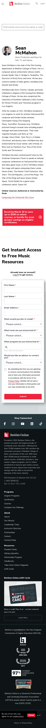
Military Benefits (11, 553)
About (7, 516)
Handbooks (9, 561)
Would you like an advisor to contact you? (21, 356)
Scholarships (9, 532)
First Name (9, 285)
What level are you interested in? (20, 330)
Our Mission (9, 520)
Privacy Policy (27, 723)
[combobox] (23, 346)
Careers (7, 536)
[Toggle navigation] (2, 4)
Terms (16, 723)
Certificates (9, 499)
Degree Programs (12, 495)
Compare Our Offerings (14, 507)
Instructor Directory (12, 528)
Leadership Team (11, 524)
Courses (7, 503)
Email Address (11, 308)
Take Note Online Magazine (16, 565)
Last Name (9, 296)
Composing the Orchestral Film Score (18, 197)
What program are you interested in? (21, 342)
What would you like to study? (18, 319)
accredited (18, 629)
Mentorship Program (13, 557)
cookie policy (18, 716)
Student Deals (10, 549)
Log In (42, 3)
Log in (16, 274)
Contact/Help (10, 540)
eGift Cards (9, 569)
